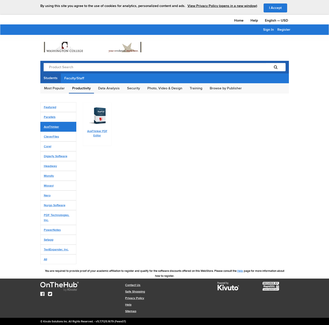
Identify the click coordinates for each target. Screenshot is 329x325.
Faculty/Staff (74, 78)
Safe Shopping (135, 291)
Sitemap (130, 311)
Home (239, 20)
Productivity (81, 88)
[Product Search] (155, 67)
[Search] (275, 67)
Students (51, 78)
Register (283, 29)
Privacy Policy (134, 298)
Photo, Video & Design (164, 88)
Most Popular (54, 88)
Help (254, 20)
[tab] (58, 107)
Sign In (268, 29)
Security (133, 88)
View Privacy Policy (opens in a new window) (222, 6)
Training (196, 88)
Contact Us (132, 285)
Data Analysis (109, 88)
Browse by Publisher (226, 88)
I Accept (278, 7)
